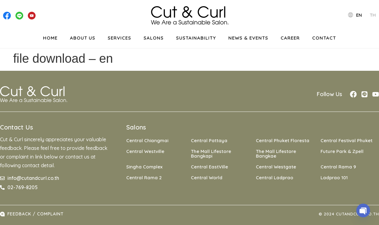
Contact (324, 38)
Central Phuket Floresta (282, 140)
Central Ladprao (274, 177)
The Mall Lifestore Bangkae (276, 153)
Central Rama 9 (338, 167)
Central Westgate (276, 167)
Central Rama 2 (144, 177)
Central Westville (145, 151)
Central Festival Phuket (347, 140)
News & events (248, 38)
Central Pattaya (209, 140)
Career (290, 38)
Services (119, 38)
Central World (206, 177)
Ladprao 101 (334, 177)
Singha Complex (144, 167)
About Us (82, 38)
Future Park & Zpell (342, 151)
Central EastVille (209, 167)
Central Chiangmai (147, 140)
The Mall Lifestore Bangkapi (211, 153)
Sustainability (196, 38)
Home (50, 38)
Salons (154, 38)
